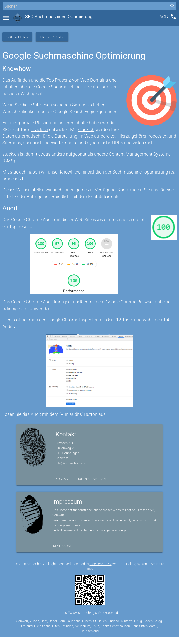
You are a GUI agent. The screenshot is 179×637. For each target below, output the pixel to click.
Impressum (61, 546)
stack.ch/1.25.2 (101, 564)
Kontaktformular (104, 196)
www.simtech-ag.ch (112, 219)
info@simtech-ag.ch (70, 463)
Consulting (17, 37)
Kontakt (63, 479)
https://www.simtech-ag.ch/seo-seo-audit (90, 613)
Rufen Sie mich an (91, 479)
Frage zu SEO (52, 37)
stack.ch (39, 129)
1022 (89, 569)
